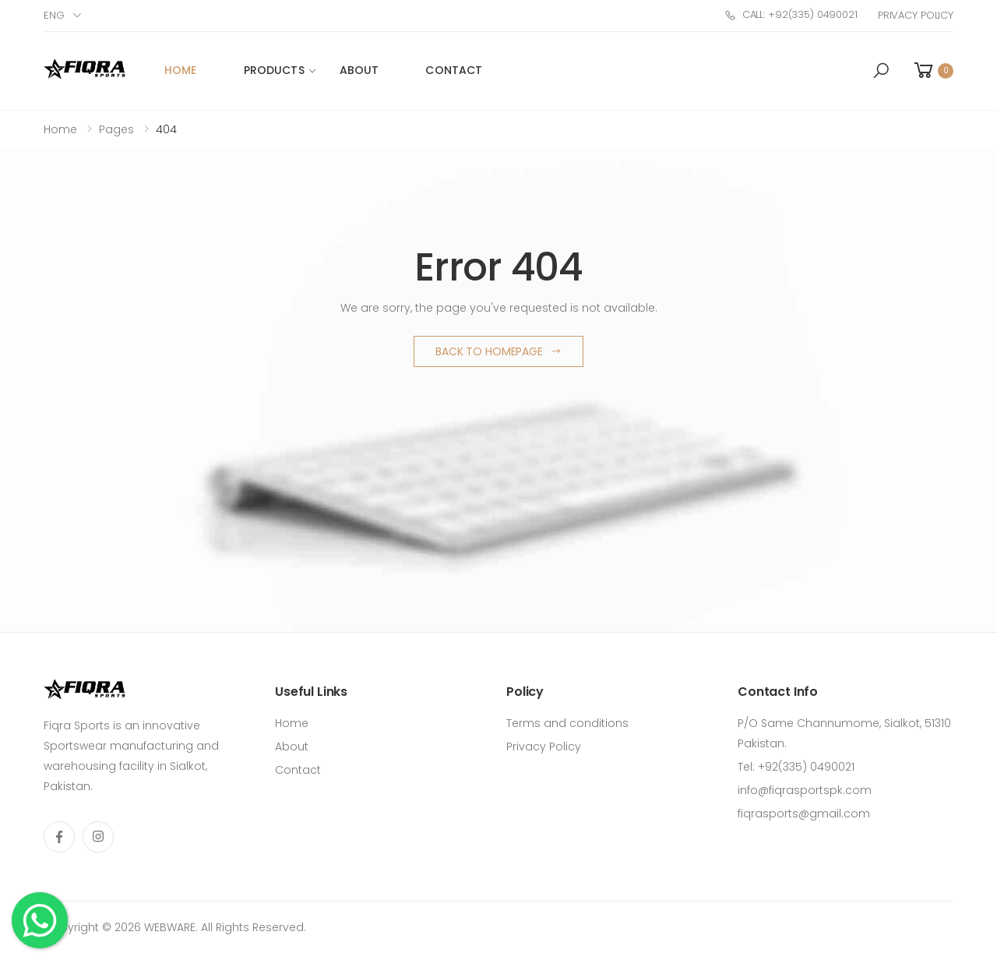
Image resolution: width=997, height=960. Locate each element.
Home (180, 70)
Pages (116, 129)
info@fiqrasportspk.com (805, 790)
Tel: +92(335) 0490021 (796, 767)
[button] (881, 71)
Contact (453, 70)
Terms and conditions (567, 723)
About (359, 70)
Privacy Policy (915, 15)
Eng (54, 15)
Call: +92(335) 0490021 (791, 14)
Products (274, 70)
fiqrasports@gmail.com (804, 813)
